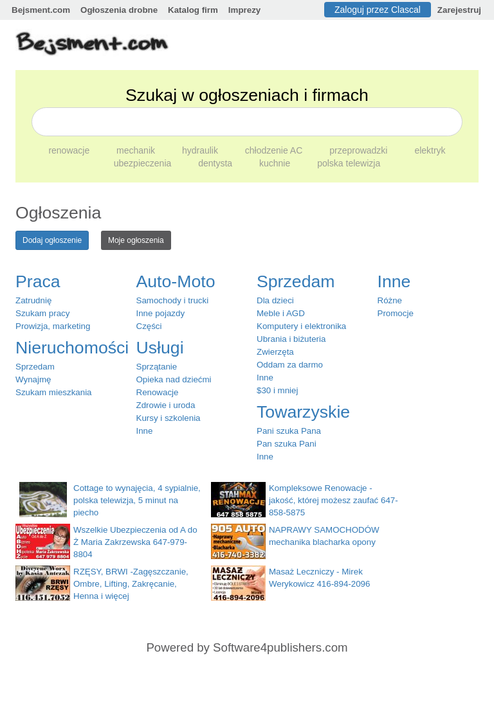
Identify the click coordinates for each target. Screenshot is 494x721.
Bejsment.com (41, 10)
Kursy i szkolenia (168, 418)
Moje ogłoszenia (136, 240)
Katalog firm (193, 10)
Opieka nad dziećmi (174, 379)
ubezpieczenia (144, 163)
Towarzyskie (303, 412)
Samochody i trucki (172, 300)
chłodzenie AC (275, 150)
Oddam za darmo (290, 364)
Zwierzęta (275, 352)
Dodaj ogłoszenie (52, 240)
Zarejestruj (459, 10)
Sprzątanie (157, 366)
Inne (144, 431)
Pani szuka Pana (289, 431)
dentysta (216, 163)
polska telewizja (348, 163)
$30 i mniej (277, 390)
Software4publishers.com (280, 647)
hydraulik (201, 150)
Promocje (396, 313)
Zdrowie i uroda (166, 405)
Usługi (160, 347)
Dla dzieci (275, 300)
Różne (390, 300)
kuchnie (276, 163)
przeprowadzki (359, 150)
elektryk (429, 150)
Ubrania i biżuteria (291, 339)
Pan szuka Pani (286, 444)
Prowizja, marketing (52, 326)
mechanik (137, 150)
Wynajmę (33, 379)
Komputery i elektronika (301, 326)
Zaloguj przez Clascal (377, 9)
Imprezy (244, 10)
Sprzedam (35, 366)
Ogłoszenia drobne (119, 10)
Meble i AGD (281, 313)
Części (149, 326)
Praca (37, 281)
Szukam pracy (42, 313)
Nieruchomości (72, 347)
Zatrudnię (33, 300)
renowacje (70, 150)
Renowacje (157, 392)
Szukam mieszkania (53, 392)
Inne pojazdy (160, 313)
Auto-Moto (175, 281)
